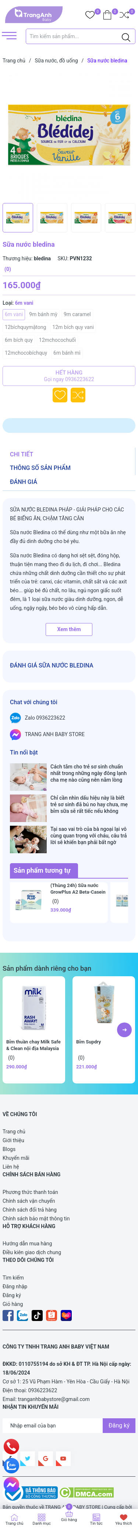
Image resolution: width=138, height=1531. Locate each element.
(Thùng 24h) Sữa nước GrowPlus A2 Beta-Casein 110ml (78, 868)
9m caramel (77, 314)
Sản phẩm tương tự (42, 847)
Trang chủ (14, 1108)
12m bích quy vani (73, 327)
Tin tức (96, 1523)
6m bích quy (19, 340)
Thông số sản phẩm (40, 467)
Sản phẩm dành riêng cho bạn (47, 945)
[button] (124, 1006)
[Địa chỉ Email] (69, 1402)
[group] (69, 135)
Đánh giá (23, 481)
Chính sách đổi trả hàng (30, 1187)
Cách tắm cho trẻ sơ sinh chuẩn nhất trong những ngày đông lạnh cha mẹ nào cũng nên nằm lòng (88, 773)
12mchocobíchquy (26, 353)
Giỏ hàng (13, 1281)
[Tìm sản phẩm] (80, 36)
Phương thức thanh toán (30, 1169)
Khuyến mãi (16, 1135)
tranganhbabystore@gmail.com (54, 1376)
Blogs (9, 1126)
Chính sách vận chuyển (29, 1178)
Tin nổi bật (24, 752)
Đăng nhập (15, 1263)
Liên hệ (11, 1144)
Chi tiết (21, 454)
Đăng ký (12, 1272)
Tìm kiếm (13, 1254)
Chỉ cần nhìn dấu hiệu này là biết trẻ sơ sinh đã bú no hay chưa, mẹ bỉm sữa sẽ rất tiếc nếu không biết (89, 797)
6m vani (14, 314)
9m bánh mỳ (43, 314)
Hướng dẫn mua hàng (27, 1220)
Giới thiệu (13, 1117)
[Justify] (126, 36)
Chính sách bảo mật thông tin (36, 1195)
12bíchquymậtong (25, 327)
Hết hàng (69, 376)
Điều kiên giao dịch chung (32, 1229)
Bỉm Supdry (88, 1018)
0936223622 (42, 1367)
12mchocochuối (57, 340)
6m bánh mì (67, 353)
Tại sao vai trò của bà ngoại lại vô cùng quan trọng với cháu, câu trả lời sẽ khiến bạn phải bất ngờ (88, 820)
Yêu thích (123, 1523)
